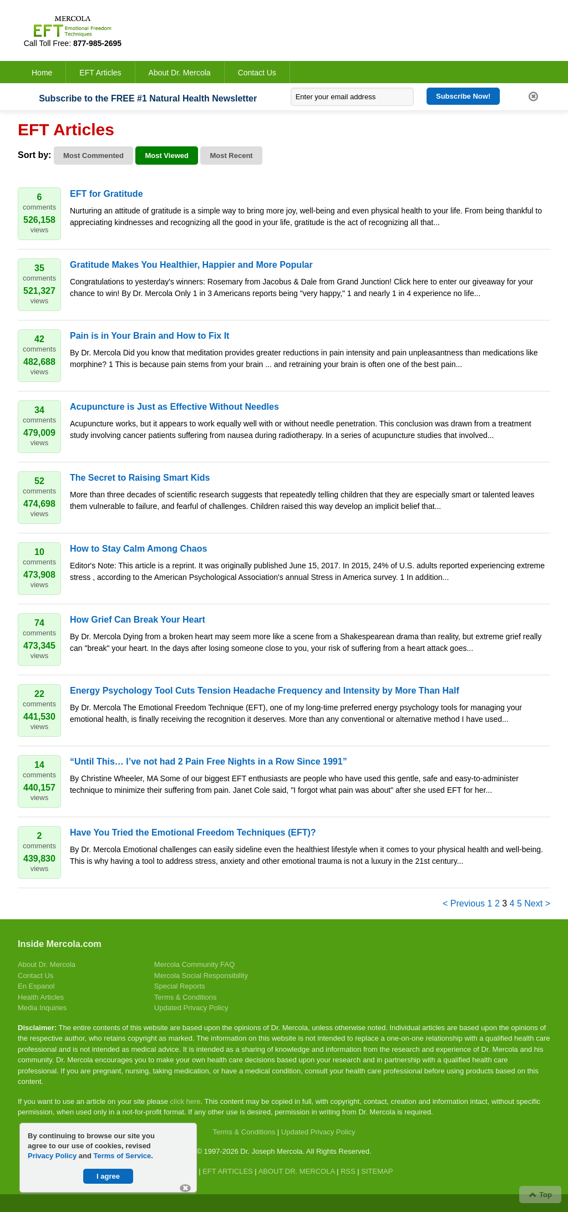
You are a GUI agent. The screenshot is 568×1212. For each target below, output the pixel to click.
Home (42, 72)
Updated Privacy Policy (191, 1008)
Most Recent (231, 155)
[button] (185, 1188)
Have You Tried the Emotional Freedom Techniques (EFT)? (193, 832)
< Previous (464, 903)
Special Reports (179, 986)
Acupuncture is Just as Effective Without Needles (174, 406)
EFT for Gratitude (106, 193)
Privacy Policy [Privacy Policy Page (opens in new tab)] (52, 1156)
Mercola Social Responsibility (201, 975)
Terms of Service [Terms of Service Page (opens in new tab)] (122, 1156)
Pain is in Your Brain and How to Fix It (149, 335)
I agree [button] (108, 1176)
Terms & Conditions (185, 997)
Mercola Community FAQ (194, 964)
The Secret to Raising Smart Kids (140, 477)
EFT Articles (100, 72)
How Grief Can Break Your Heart (137, 619)
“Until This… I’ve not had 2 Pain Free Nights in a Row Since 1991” (208, 761)
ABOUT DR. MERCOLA (296, 1171)
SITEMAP (377, 1171)
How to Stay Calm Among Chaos (138, 548)
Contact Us (257, 72)
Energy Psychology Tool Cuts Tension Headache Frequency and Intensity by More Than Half (264, 690)
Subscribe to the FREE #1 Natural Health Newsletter (148, 98)
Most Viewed (167, 155)
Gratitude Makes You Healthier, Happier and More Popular (191, 264)
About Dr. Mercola (180, 72)
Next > (537, 903)
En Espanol (36, 986)
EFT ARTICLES (227, 1171)
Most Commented (93, 155)
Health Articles (41, 997)
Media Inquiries (42, 1008)
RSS (348, 1171)
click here (185, 1101)
